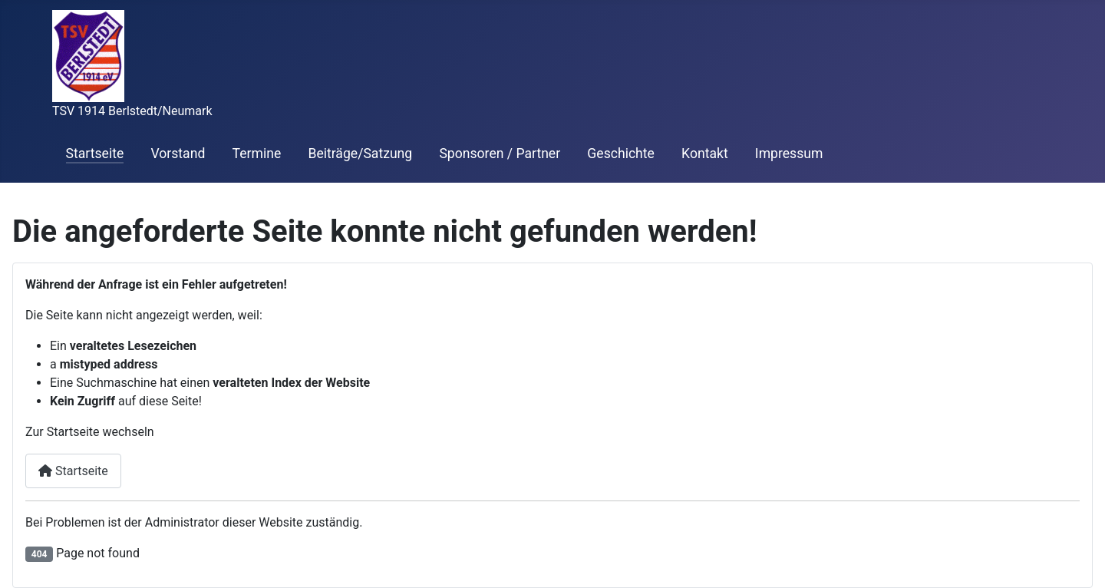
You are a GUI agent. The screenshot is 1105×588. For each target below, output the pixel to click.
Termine (257, 153)
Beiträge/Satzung (360, 153)
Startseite (95, 153)
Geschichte (621, 153)
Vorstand (177, 153)
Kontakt (704, 153)
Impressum (789, 153)
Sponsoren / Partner (499, 153)
